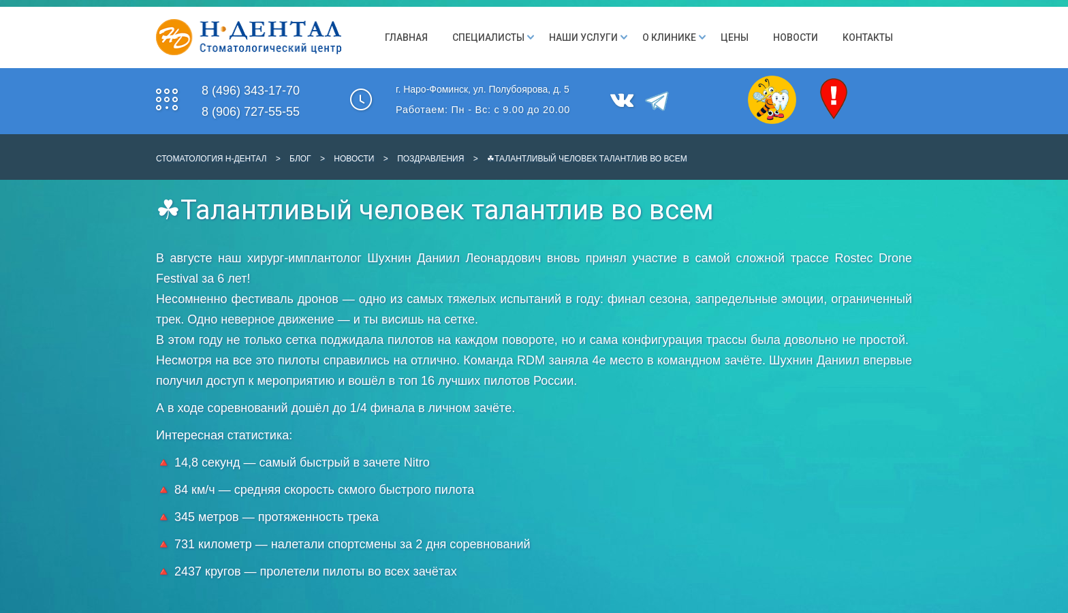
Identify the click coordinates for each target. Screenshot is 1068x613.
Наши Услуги (583, 37)
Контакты (868, 37)
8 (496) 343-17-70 (251, 90)
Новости (795, 37)
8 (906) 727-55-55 (251, 112)
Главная (406, 37)
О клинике (669, 37)
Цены (735, 37)
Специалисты (488, 37)
